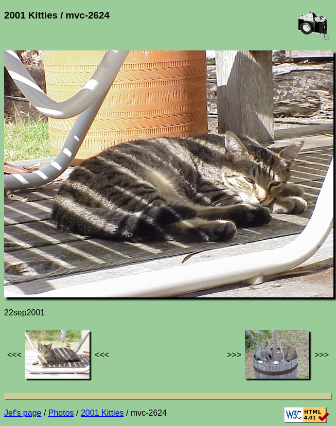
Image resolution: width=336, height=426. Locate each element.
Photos (61, 413)
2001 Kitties (102, 413)
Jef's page (22, 413)
